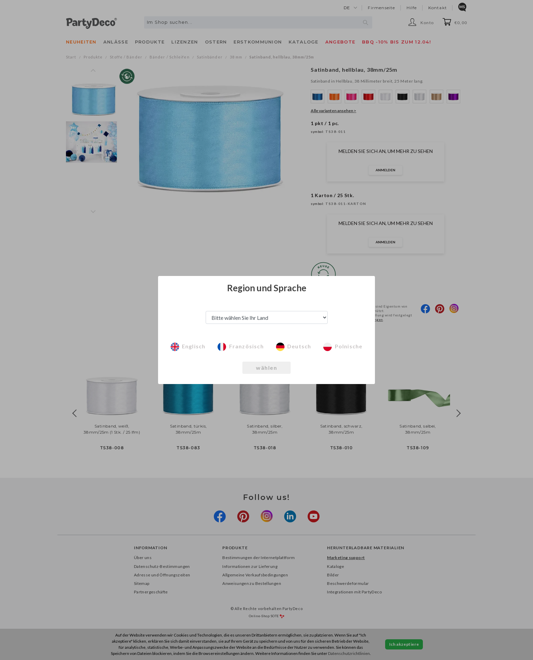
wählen (266, 367)
